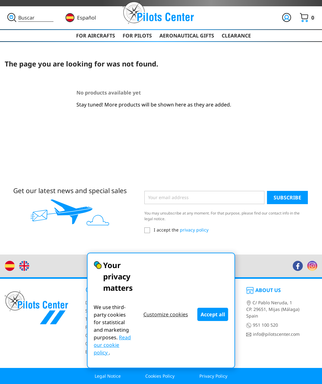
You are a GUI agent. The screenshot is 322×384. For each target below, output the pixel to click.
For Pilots (137, 35)
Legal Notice (108, 376)
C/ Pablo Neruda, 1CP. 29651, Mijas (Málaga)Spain (272, 309)
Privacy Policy (213, 376)
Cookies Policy (160, 376)
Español (86, 17)
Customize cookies (165, 314)
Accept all (213, 314)
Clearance (236, 35)
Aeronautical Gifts (186, 35)
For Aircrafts (95, 35)
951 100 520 (262, 325)
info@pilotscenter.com (273, 334)
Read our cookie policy (112, 345)
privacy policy (194, 230)
